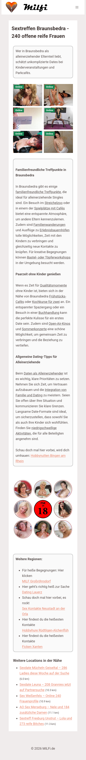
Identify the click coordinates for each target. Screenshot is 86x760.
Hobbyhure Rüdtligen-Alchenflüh (45, 630)
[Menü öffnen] (77, 7)
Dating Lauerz (32, 592)
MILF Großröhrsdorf (36, 581)
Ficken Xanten (32, 647)
